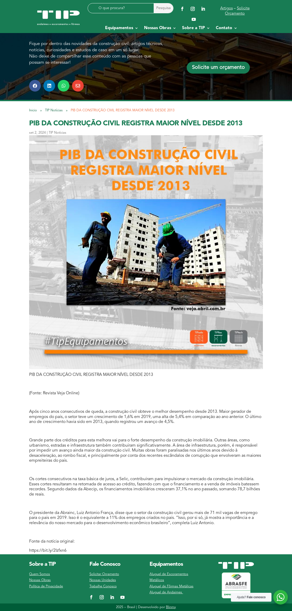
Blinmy (171, 607)
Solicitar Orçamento (104, 574)
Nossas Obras (40, 580)
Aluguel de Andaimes (166, 592)
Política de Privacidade (46, 586)
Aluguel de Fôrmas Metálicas (171, 586)
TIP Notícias (57, 132)
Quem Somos (39, 574)
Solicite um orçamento (218, 67)
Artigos (226, 8)
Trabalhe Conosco (103, 586)
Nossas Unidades (102, 580)
